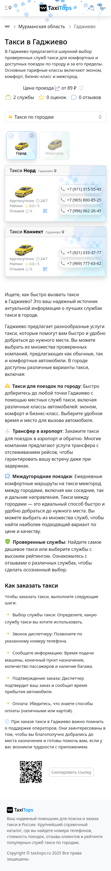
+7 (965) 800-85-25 (84, 200)
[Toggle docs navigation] (8, 8)
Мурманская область (42, 26)
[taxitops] (20, 809)
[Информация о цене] (81, 88)
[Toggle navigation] (102, 8)
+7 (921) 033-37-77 (84, 252)
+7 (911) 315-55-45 (84, 189)
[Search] (92, 7)
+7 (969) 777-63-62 (84, 263)
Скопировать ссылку (71, 772)
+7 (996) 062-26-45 (84, 210)
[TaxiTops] (56, 8)
